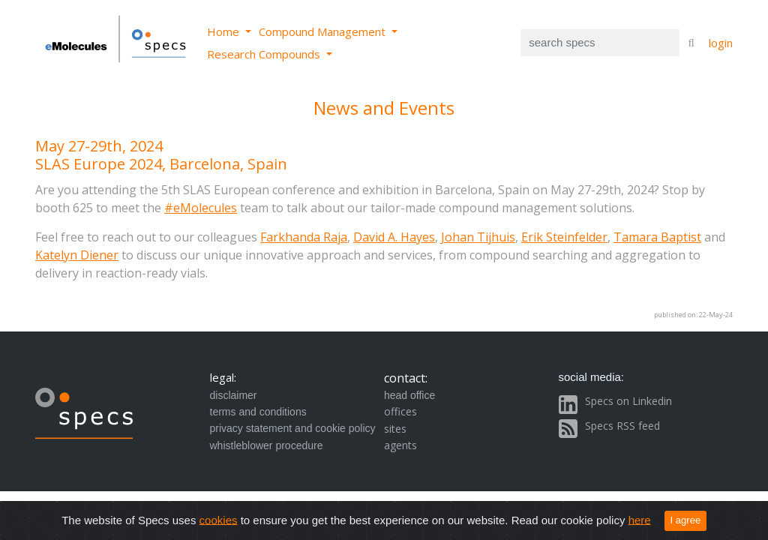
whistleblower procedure (266, 446)
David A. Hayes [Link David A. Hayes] (394, 237)
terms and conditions (258, 412)
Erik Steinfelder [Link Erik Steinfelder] (564, 237)
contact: (406, 378)
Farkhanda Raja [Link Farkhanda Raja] (303, 237)
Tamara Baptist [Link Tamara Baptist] (657, 237)
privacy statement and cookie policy (293, 428)
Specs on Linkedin (628, 401)
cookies (219, 519)
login (721, 42)
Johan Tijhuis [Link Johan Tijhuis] (478, 237)
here (639, 519)
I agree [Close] (685, 520)
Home (224, 31)
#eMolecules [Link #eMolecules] (200, 208)
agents (400, 445)
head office (409, 395)
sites (395, 429)
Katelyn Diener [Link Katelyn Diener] (76, 255)
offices (400, 411)
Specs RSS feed (622, 425)
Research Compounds (265, 54)
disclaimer (233, 395)
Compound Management (323, 31)
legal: (223, 377)
